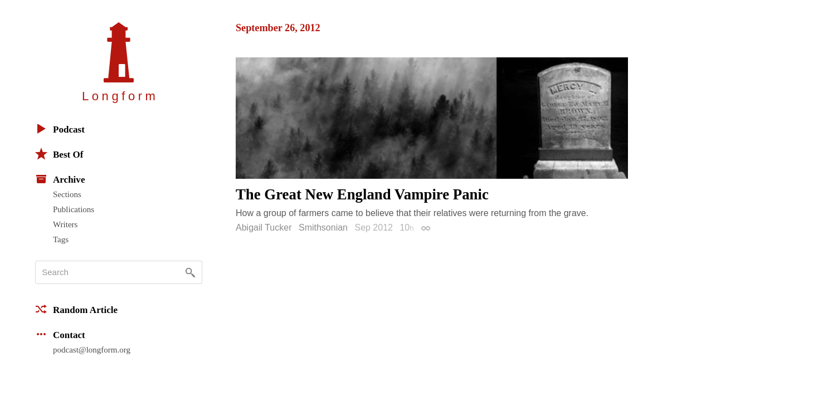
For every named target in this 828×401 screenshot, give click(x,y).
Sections (67, 194)
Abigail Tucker (264, 227)
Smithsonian (323, 227)
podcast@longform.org (91, 349)
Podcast (60, 129)
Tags (61, 239)
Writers (65, 224)
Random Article (76, 309)
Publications (73, 209)
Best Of (59, 154)
